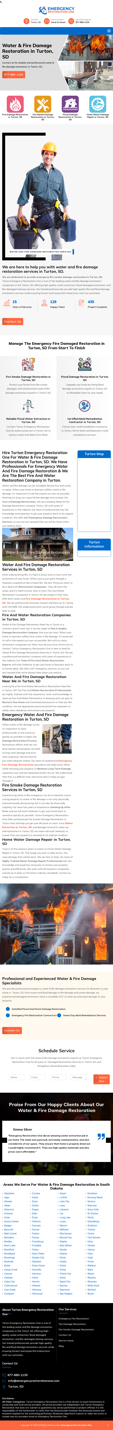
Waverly (92, 1277)
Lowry (63, 1221)
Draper (35, 1209)
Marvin (63, 1225)
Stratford (92, 1225)
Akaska (8, 1201)
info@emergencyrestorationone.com (33, 1381)
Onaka (63, 1261)
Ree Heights (66, 1293)
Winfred (92, 1289)
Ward (90, 1269)
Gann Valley (38, 1253)
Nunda (63, 1249)
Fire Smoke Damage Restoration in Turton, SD (42, 117)
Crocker (36, 1193)
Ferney (35, 1237)
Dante (35, 1197)
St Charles (93, 1213)
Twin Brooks (94, 1237)
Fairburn (36, 1221)
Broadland (9, 1253)
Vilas (90, 1253)
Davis (35, 1201)
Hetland (36, 1285)
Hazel (35, 1277)
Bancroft (8, 1229)
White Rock (93, 1285)
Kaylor (63, 1193)
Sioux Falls (93, 1209)
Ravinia (63, 1285)
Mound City (66, 1237)
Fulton (35, 1249)
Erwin (35, 1217)
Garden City (38, 1257)
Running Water (95, 1197)
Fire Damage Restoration (72, 1324)
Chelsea (8, 1277)
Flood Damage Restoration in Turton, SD (70, 117)
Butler (7, 1265)
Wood (91, 1293)
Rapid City (65, 1281)
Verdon (91, 1245)
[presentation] (4, 1140)
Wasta (91, 1273)
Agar (6, 1197)
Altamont (9, 1209)
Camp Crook (10, 1269)
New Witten (66, 1245)
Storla (91, 1217)
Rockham (92, 1193)
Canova (8, 1273)
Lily (61, 1213)
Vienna (91, 1249)
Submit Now (101, 1079)
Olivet (63, 1257)
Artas (7, 1217)
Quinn (63, 1277)
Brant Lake (9, 1245)
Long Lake (65, 1217)
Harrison (36, 1273)
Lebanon (64, 1209)
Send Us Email (58, 22)
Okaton (63, 1253)
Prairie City (65, 1273)
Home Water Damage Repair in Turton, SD (98, 115)
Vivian (91, 1261)
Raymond (65, 1289)
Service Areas (66, 1340)
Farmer (36, 1229)
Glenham (36, 1261)
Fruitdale (36, 1245)
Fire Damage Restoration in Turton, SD (15, 115)
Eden (34, 1213)
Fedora (35, 1233)
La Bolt (63, 1197)
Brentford (9, 1249)
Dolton (35, 1205)
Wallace (92, 1265)
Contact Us (12, 321)
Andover (8, 1213)
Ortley (63, 1269)
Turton (91, 1233)
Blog (61, 1345)
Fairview (36, 1225)
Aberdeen (9, 1193)
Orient (63, 1265)
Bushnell (8, 1261)
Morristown (66, 1233)
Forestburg (37, 1241)
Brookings (9, 1257)
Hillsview (36, 1289)
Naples (63, 1241)
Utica (90, 1241)
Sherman (92, 1205)
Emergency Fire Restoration (74, 1318)
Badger (8, 1225)
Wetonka (92, 1281)
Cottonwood (10, 1285)
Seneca (91, 1201)
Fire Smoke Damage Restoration (76, 1329)
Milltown (64, 1229)
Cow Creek (9, 1289)
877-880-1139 (82, 22)
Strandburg (93, 1221)
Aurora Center (11, 1221)
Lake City (64, 1201)
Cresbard (9, 1293)
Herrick (36, 1281)
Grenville (36, 1269)
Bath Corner (10, 1233)
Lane (62, 1205)
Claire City (9, 1281)
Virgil (90, 1257)
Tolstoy (91, 1229)
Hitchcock (37, 1293)
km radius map (94, 494)
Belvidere (9, 1237)
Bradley (8, 1241)
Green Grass (38, 1265)
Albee (7, 1205)
